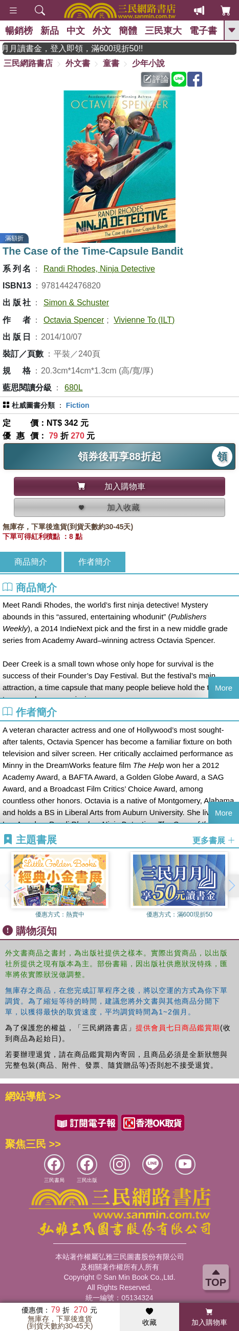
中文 (76, 31)
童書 (111, 63)
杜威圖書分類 (33, 405)
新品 (49, 31)
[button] (231, 886)
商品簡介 (30, 561)
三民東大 (163, 31)
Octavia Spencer (74, 320)
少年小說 (148, 63)
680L (73, 387)
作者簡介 (94, 561)
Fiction (78, 405)
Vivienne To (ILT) (144, 320)
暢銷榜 (19, 31)
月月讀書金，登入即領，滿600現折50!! (86, 48)
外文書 (78, 63)
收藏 (149, 1317)
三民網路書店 (28, 63)
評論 (156, 79)
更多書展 (213, 840)
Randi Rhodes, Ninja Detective (99, 268)
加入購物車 (209, 1317)
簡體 (128, 31)
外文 (102, 31)
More (223, 687)
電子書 (203, 31)
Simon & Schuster (76, 302)
